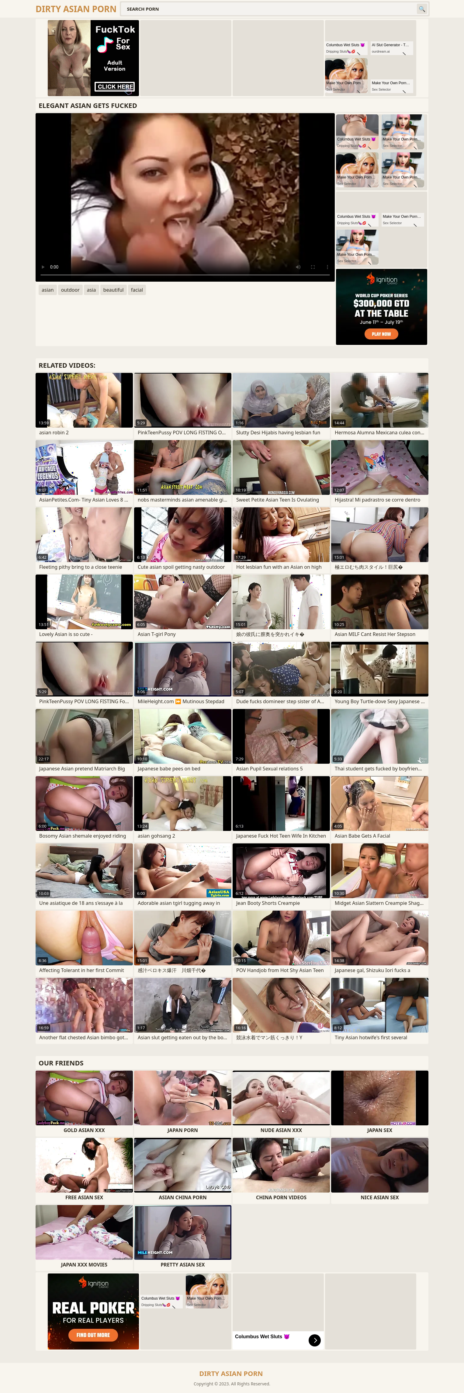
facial (137, 290)
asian (48, 290)
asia (91, 290)
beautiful (113, 290)
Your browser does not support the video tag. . (185, 197)
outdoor (70, 290)
